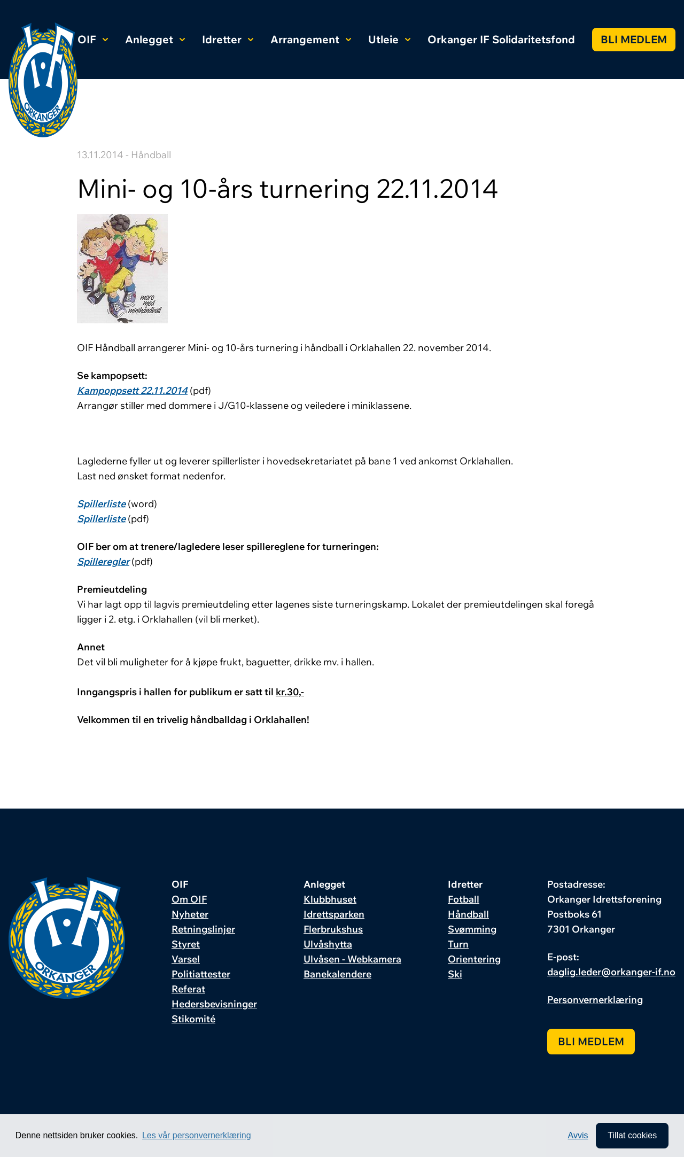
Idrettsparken (334, 914)
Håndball (468, 914)
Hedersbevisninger (214, 1004)
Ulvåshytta (328, 944)
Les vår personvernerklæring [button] (196, 1135)
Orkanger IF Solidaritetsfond (501, 39)
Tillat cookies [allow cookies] (632, 1135)
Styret (186, 944)
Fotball (463, 899)
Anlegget (155, 39)
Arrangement (310, 39)
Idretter (227, 39)
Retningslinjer (203, 929)
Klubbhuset (330, 899)
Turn (458, 944)
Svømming (472, 929)
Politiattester (201, 974)
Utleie (389, 39)
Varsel (186, 959)
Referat (188, 989)
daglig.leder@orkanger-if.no (611, 972)
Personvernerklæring (595, 999)
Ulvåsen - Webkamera (352, 959)
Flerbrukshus (333, 929)
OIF (92, 39)
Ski (455, 974)
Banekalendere (337, 974)
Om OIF (189, 899)
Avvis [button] (578, 1135)
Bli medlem (634, 39)
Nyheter (190, 914)
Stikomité (193, 1019)
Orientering (474, 959)
